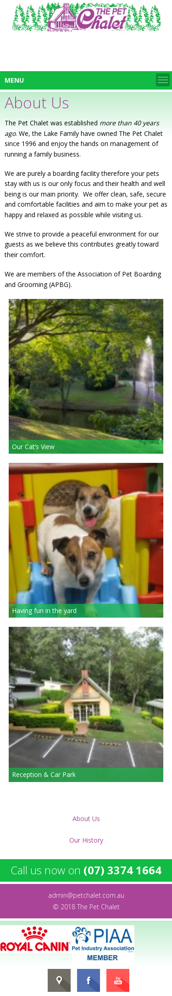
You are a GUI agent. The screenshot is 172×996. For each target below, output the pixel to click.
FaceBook (88, 980)
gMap (59, 980)
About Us (86, 818)
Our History (86, 840)
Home (86, 17)
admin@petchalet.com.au (86, 895)
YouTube (117, 980)
